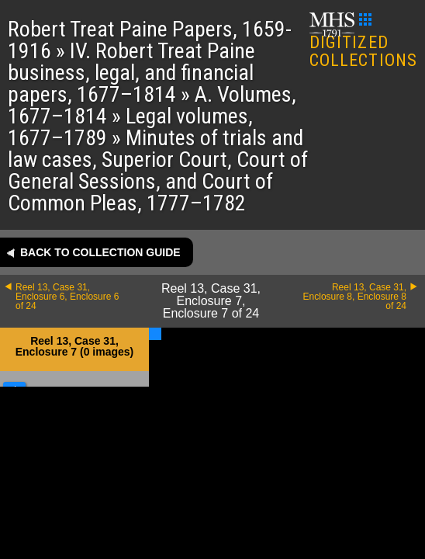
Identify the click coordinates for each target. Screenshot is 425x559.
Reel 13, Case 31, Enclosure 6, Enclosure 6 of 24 (67, 297)
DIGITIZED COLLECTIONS (363, 41)
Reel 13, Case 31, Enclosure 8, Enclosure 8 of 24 (354, 297)
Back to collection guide (100, 252)
